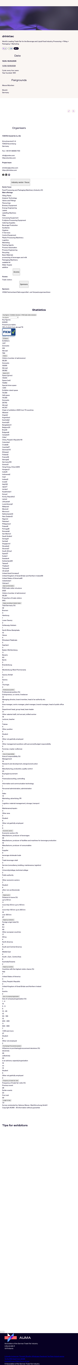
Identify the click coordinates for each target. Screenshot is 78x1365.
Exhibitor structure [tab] (15, 315)
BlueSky (29, 1356)
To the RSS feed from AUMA (15, 1359)
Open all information (8, 586)
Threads (22, 1356)
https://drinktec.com (9, 170)
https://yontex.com (9, 158)
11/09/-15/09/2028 (9, 66)
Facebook (43, 1356)
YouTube (50, 1356)
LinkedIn (8, 1356)
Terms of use (24, 1361)
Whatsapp (36, 1356)
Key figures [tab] (6, 315)
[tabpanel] (39, 364)
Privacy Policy (15, 1361)
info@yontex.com (8, 155)
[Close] (2, 1332)
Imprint (7, 1361)
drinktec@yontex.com (10, 168)
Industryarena (59, 1356)
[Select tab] (10, 317)
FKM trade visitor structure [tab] (29, 315)
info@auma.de (10, 1352)
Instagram (15, 1356)
